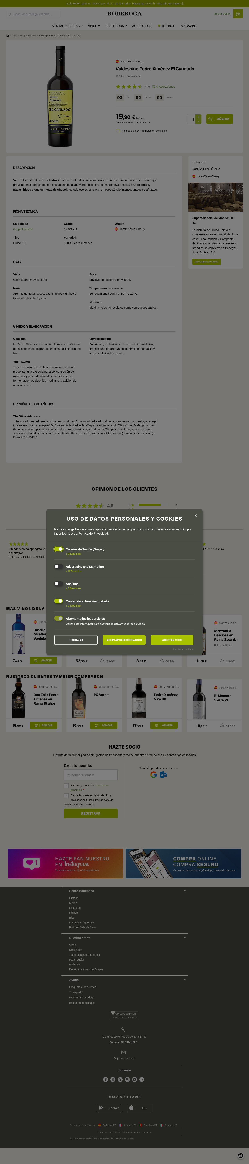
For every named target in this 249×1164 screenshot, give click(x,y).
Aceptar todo (172, 640)
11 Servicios (73, 571)
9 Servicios (73, 554)
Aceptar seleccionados (124, 640)
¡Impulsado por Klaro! (183, 649)
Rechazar (76, 640)
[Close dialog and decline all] (196, 515)
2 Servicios (73, 588)
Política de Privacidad (93, 533)
